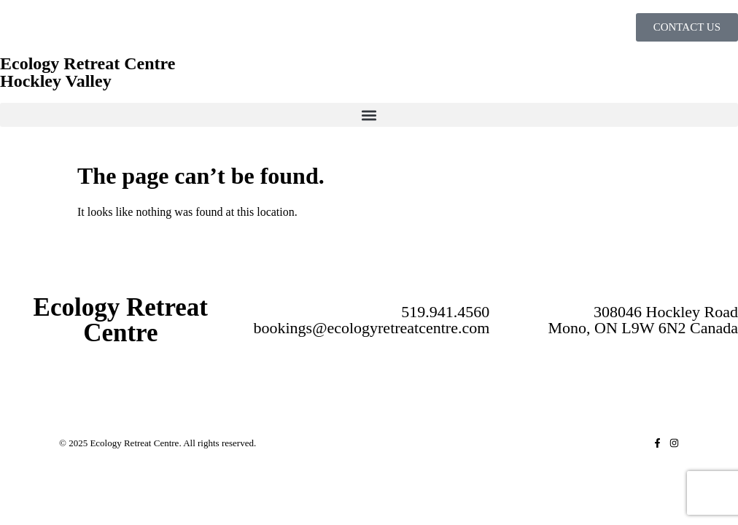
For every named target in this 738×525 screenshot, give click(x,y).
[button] (369, 115)
